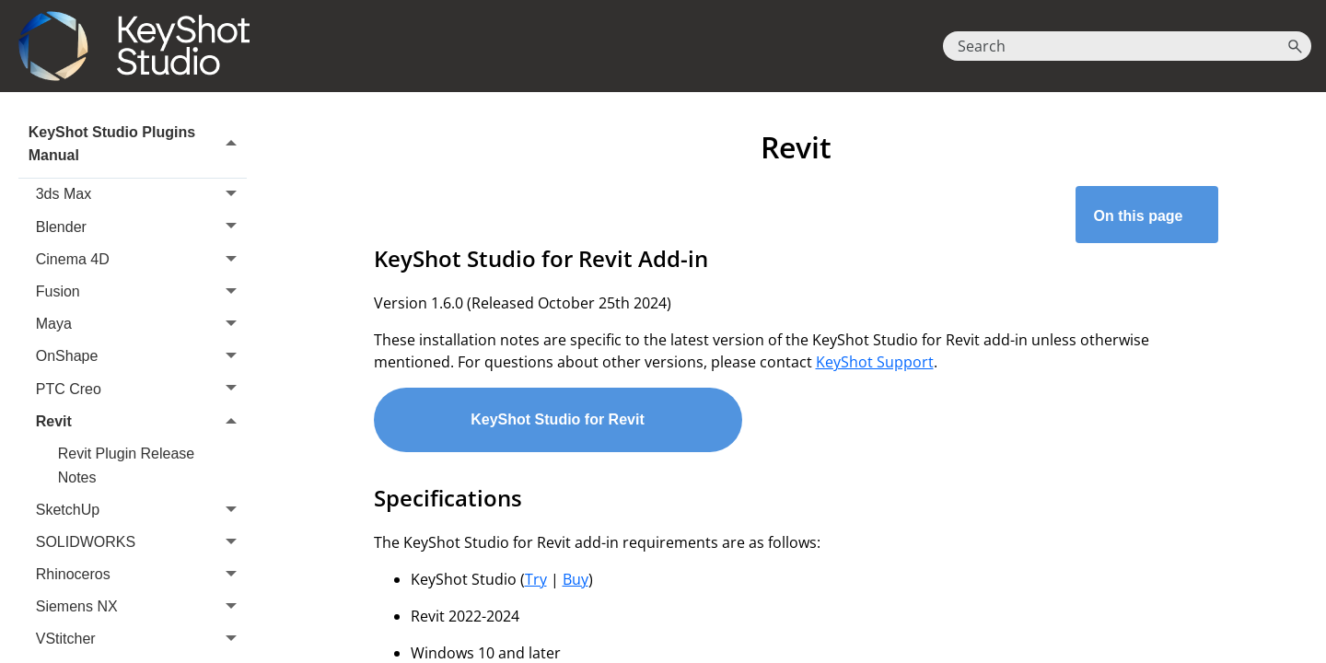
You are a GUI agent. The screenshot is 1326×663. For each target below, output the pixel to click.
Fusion (141, 291)
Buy (575, 579)
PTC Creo (141, 389)
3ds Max (141, 195)
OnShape (141, 357)
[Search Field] (1127, 46)
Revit (141, 421)
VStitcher (141, 639)
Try (536, 579)
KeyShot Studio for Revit (557, 419)
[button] (1294, 46)
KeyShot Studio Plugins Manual (138, 144)
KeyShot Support (875, 362)
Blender (141, 227)
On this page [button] (1147, 216)
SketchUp (141, 510)
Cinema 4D (141, 259)
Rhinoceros (141, 574)
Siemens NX (141, 606)
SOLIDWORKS (141, 542)
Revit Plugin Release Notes (126, 465)
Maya (141, 324)
